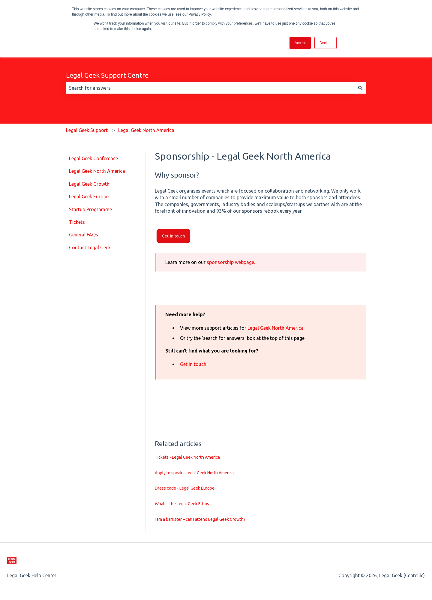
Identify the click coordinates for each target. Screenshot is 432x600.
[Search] (360, 88)
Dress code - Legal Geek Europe (184, 488)
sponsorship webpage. (231, 262)
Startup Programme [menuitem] (90, 209)
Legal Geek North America (146, 130)
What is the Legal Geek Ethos (182, 503)
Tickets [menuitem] (77, 222)
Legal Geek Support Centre (107, 75)
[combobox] (210, 88)
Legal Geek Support (87, 130)
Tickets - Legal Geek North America (187, 457)
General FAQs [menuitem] (83, 234)
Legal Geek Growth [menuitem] (89, 184)
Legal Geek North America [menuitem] (97, 171)
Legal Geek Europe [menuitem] (89, 196)
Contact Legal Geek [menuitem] (90, 247)
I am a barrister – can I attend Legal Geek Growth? (200, 519)
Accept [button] (300, 43)
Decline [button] (326, 43)
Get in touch (193, 364)
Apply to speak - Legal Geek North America (194, 472)
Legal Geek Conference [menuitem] (93, 158)
